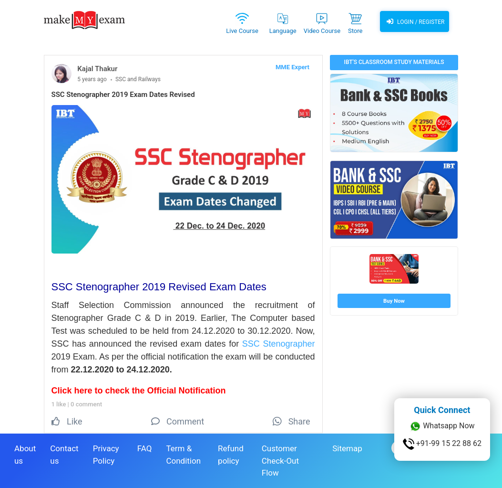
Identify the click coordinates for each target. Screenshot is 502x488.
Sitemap (347, 448)
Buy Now (394, 300)
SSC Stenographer (278, 344)
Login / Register (414, 21)
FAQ (144, 448)
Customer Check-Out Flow (280, 460)
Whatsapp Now (442, 426)
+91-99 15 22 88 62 (442, 444)
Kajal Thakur (97, 68)
